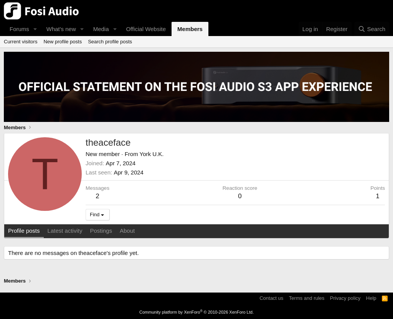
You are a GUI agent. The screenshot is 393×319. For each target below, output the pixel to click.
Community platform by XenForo (196, 312)
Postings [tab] (101, 230)
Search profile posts (110, 41)
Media (101, 29)
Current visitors (20, 41)
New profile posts (62, 41)
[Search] (371, 29)
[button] (35, 29)
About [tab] (127, 230)
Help (371, 298)
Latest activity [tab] (65, 230)
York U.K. (152, 154)
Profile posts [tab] (24, 230)
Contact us (271, 298)
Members (190, 29)
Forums (19, 29)
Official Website (146, 29)
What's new (61, 29)
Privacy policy (345, 298)
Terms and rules (306, 298)
